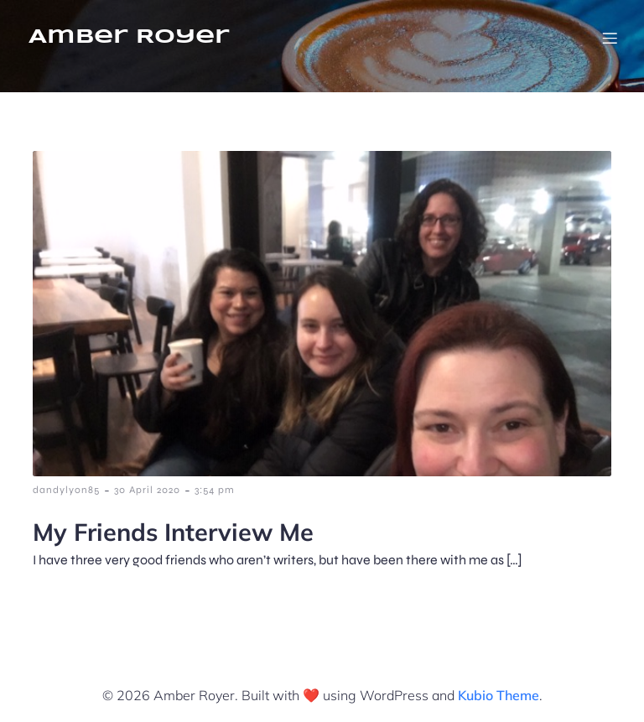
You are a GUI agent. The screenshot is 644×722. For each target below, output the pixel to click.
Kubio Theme (498, 695)
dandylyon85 (66, 490)
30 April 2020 (147, 490)
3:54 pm (215, 490)
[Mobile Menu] (609, 37)
